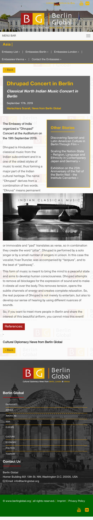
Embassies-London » (66, 52)
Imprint (61, 501)
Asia (8, 422)
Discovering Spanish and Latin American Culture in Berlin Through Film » (68, 141)
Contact (50, 3)
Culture (10, 437)
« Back (9, 70)
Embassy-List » (11, 52)
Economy (11, 442)
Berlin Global (67, 3)
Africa (9, 410)
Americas (11, 416)
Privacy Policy (76, 501)
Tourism (10, 454)
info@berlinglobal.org (26, 481)
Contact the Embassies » (46, 59)
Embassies (11, 404)
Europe (10, 427)
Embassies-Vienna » (14, 59)
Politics (10, 448)
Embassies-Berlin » (37, 52)
